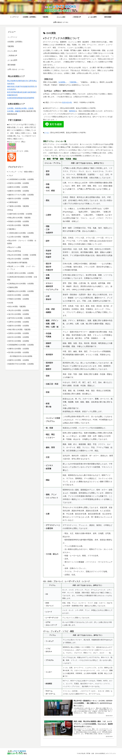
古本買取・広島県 (26, 108)
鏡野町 (32, 98)
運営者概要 (12, 65)
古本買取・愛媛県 (13, 111)
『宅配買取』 (73, 82)
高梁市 (13, 89)
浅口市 (14, 86)
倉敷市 (14, 81)
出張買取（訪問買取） (15, 42)
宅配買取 (11, 46)
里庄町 (26, 98)
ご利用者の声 (12, 55)
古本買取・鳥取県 (13, 108)
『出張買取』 (62, 82)
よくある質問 (12, 60)
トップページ (12, 37)
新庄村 (14, 95)
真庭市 (26, 86)
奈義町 (9, 95)
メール (46, 132)
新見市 (9, 92)
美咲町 (14, 98)
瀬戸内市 (21, 86)
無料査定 (72, 111)
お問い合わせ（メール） (16, 69)
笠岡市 (32, 86)
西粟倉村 (21, 98)
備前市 (9, 86)
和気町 (33, 92)
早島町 (14, 92)
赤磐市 (20, 81)
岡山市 (9, 81)
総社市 (25, 81)
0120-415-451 (67, 102)
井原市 (11, 84)
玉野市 (30, 81)
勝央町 (20, 92)
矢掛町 (9, 98)
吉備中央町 (27, 92)
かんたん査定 (12, 51)
